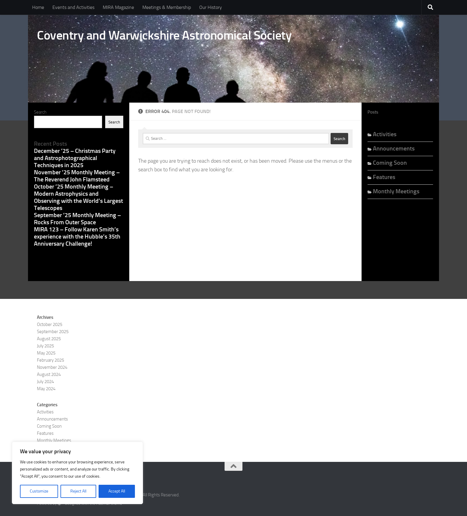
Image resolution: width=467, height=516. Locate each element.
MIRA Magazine (118, 7)
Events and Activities (73, 7)
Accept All (116, 491)
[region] (77, 473)
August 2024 (49, 374)
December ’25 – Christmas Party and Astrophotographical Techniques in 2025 (75, 158)
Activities (384, 134)
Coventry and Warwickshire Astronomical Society (164, 35)
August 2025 (49, 338)
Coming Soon (390, 162)
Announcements (394, 148)
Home (38, 7)
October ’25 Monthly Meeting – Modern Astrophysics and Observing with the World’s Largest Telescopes (78, 197)
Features (384, 177)
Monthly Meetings (396, 191)
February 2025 (50, 360)
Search (40, 112)
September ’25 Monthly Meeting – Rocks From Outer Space (77, 218)
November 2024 (52, 367)
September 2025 (53, 331)
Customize (39, 491)
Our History (210, 7)
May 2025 (46, 353)
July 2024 (45, 381)
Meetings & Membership (166, 7)
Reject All (78, 491)
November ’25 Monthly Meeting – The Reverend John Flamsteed (77, 176)
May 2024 (46, 388)
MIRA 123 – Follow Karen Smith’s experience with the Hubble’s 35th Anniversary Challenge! (77, 236)
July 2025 (45, 346)
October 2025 (49, 324)
